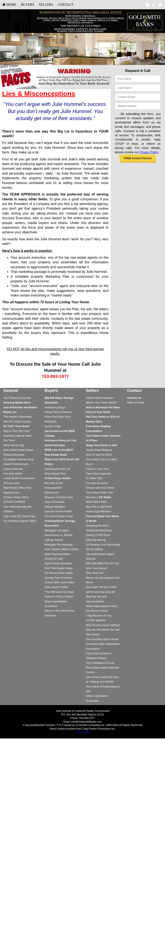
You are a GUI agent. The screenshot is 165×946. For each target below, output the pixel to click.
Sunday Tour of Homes (58, 577)
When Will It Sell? (96, 501)
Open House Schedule (58, 563)
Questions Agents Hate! (17, 435)
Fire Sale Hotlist (12, 473)
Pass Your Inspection (98, 473)
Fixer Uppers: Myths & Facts (61, 549)
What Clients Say (13, 445)
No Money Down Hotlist (58, 572)
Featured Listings (54, 407)
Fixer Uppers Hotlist (56, 587)
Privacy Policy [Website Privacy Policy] (149, 152)
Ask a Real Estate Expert (18, 449)
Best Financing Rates (57, 554)
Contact (65, 4)
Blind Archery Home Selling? (103, 625)
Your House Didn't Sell (99, 492)
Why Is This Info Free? (17, 431)
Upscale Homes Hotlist (58, 511)
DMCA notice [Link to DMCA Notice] (82, 732)
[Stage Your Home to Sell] (101, 445)
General (10, 390)
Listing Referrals (13, 468)
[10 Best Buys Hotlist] (57, 478)
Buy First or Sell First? (99, 506)
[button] (137, 158)
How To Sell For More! (99, 454)
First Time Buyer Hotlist (58, 568)
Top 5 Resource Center (17, 397)
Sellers (46, 4)
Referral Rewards (13, 454)
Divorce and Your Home (100, 487)
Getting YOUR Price (98, 535)
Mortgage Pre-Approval (58, 544)
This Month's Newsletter (17, 416)
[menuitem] (9, 4)
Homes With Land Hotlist (59, 582)
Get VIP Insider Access (17, 421)
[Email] (138, 96)
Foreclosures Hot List (57, 468)
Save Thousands (54, 501)
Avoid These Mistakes (99, 449)
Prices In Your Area (97, 468)
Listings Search (53, 539)
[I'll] (16, 426)
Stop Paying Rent (55, 473)
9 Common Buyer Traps (58, 516)
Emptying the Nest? (97, 525)
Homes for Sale (53, 558)
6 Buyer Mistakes (54, 506)
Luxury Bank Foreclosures (19, 478)
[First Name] (138, 78)
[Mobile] (138, 106)
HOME (9, 4)
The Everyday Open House (102, 639)
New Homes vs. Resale (58, 535)
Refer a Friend (135, 402)
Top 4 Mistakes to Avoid (100, 662)
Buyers (27, 4)
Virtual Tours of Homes (58, 412)
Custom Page (52, 426)
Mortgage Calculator (56, 530)
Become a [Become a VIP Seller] (98, 497)
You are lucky (11, 483)
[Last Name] (138, 87)
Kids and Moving (96, 539)
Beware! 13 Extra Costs (58, 497)
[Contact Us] (134, 397)
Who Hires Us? (95, 572)
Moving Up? (51, 492)
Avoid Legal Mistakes (98, 511)
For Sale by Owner (97, 483)
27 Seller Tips (94, 478)
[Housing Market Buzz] (17, 402)
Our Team (9, 440)
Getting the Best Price (99, 530)
